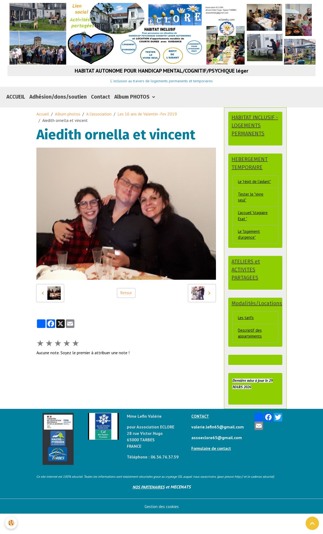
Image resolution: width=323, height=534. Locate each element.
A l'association (99, 121)
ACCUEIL (15, 104)
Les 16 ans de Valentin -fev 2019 (147, 121)
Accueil (42, 121)
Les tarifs (246, 336)
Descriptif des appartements (250, 353)
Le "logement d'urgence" (250, 251)
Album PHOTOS (132, 104)
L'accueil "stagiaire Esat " (254, 232)
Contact (100, 104)
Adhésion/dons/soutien (58, 104)
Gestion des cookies (161, 526)
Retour (126, 300)
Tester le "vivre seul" (251, 212)
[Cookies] (11, 523)
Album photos (67, 121)
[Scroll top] (312, 523)
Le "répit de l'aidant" (248, 193)
